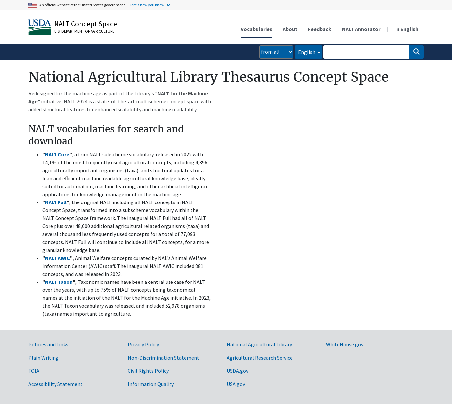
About (290, 29)
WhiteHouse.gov (344, 344)
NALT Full (56, 202)
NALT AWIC (57, 258)
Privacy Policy (143, 344)
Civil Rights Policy (148, 370)
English (307, 52)
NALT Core (57, 154)
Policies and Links (48, 344)
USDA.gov (237, 370)
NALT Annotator (361, 29)
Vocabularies (256, 29)
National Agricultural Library (259, 344)
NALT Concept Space (85, 23)
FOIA (33, 370)
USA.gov (236, 384)
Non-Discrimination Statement (163, 357)
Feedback (319, 29)
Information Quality (151, 384)
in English (406, 29)
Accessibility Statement (55, 384)
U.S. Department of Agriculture (84, 31)
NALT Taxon (59, 282)
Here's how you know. (147, 4)
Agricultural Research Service (260, 357)
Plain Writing (43, 357)
